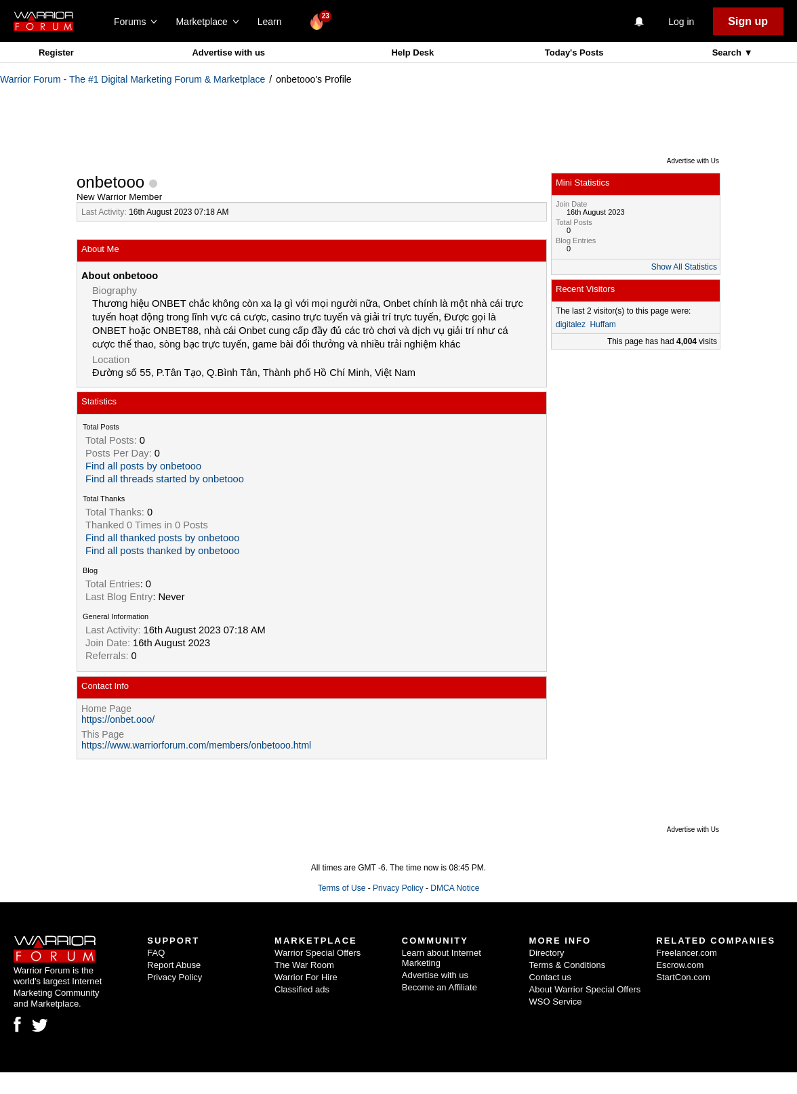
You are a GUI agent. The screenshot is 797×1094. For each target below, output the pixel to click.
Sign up (748, 21)
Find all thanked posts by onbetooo (162, 537)
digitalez (571, 324)
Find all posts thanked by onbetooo (162, 550)
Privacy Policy (398, 888)
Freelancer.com (686, 953)
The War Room (304, 965)
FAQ (156, 953)
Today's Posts (574, 52)
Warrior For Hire (306, 977)
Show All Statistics (684, 267)
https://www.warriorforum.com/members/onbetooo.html (196, 745)
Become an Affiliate (439, 987)
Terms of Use (342, 888)
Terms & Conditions (567, 965)
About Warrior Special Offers (585, 989)
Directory (547, 953)
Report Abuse (174, 965)
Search (728, 52)
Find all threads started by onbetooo (164, 479)
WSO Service (555, 1001)
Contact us (550, 977)
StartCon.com (683, 977)
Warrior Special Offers (317, 953)
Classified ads (301, 989)
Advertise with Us (693, 161)
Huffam (602, 324)
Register (56, 52)
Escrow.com (679, 965)
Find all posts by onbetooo (143, 466)
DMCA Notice (454, 888)
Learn (273, 21)
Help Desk (412, 52)
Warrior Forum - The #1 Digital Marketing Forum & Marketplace (132, 79)
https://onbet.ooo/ (118, 719)
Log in (681, 21)
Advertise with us (228, 52)
